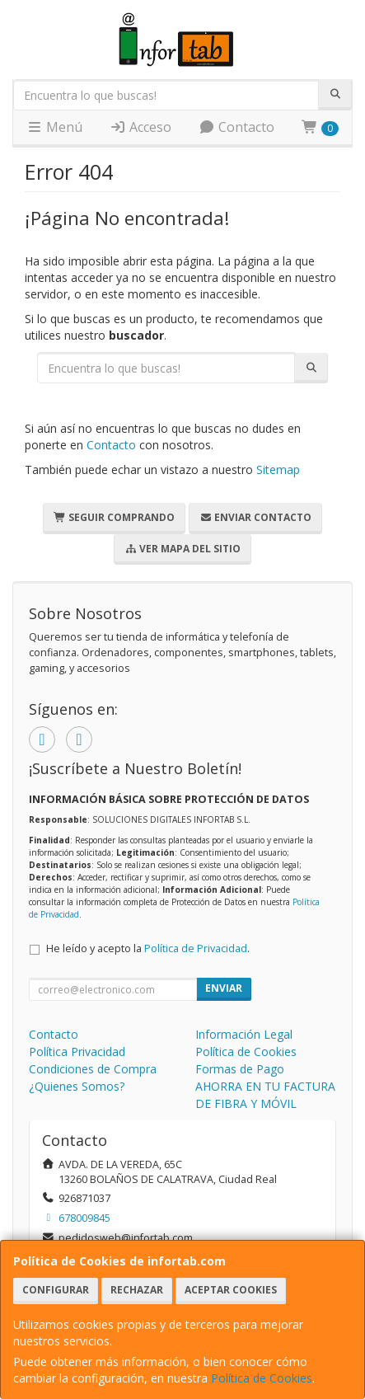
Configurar (55, 1290)
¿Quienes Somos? (76, 1086)
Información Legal (243, 1034)
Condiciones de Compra (93, 1069)
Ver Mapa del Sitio (182, 549)
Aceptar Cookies (231, 1290)
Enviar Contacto (255, 517)
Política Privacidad (77, 1051)
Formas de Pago (239, 1069)
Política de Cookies (261, 1378)
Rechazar (136, 1290)
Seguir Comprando (114, 517)
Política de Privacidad (195, 948)
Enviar (223, 988)
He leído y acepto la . (148, 948)
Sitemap (278, 469)
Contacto (236, 127)
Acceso (140, 127)
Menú (54, 127)
